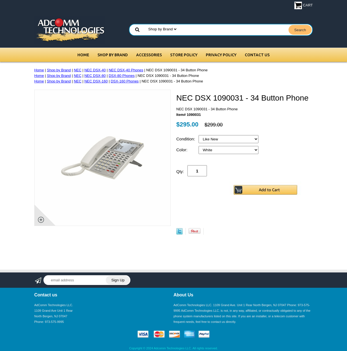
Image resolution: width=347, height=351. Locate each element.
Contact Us (257, 55)
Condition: (186, 138)
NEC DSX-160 (96, 81)
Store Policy (183, 55)
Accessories (149, 55)
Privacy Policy (221, 55)
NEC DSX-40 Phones (126, 70)
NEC (77, 70)
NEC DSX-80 (95, 76)
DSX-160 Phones (124, 81)
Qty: (180, 171)
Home (83, 55)
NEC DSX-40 (95, 70)
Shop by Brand (112, 55)
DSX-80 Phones (122, 76)
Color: (182, 149)
